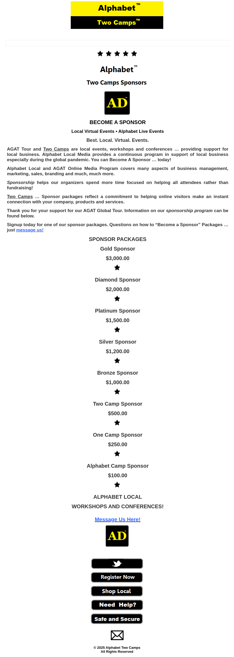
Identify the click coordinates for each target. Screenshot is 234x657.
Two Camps (56, 149)
